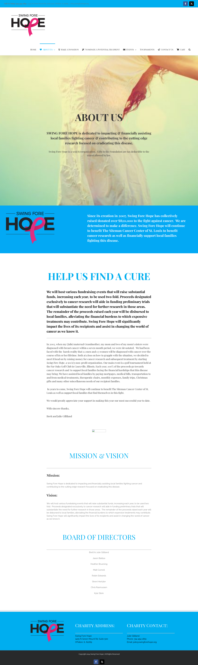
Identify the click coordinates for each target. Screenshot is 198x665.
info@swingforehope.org (79, 4)
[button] (189, 49)
